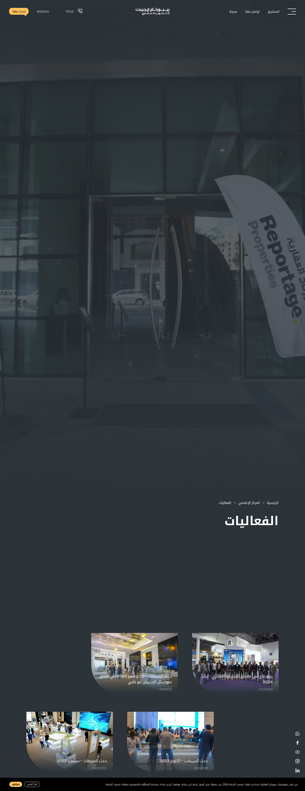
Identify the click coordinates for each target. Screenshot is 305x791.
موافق (16, 784)
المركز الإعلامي (249, 502)
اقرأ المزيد (32, 784)
